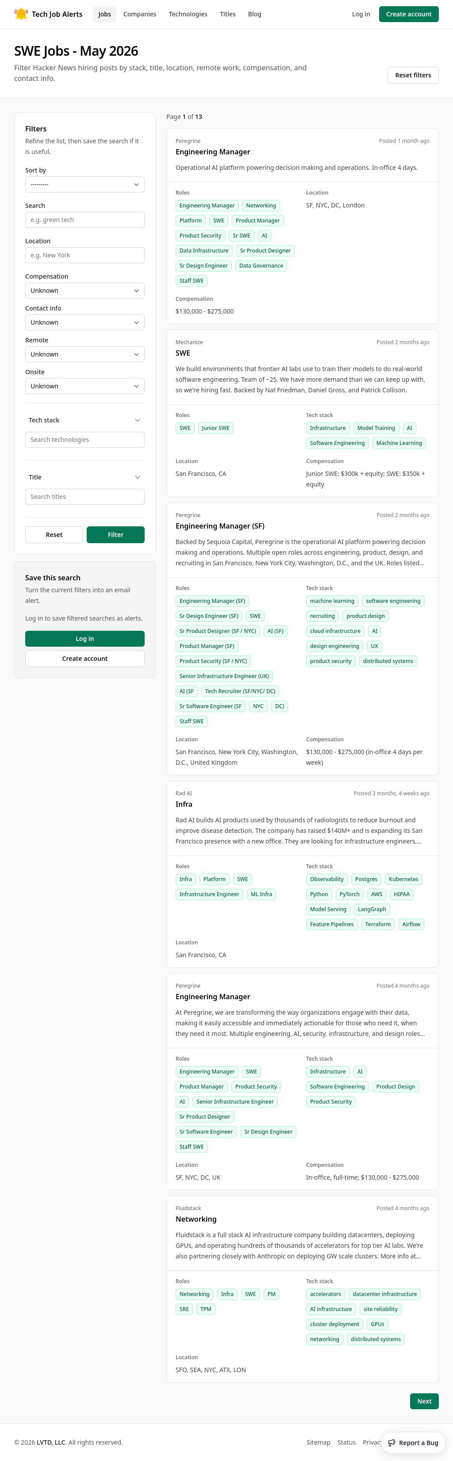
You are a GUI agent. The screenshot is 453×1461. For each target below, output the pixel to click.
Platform (191, 220)
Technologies (188, 14)
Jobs (105, 14)
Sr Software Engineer (206, 1131)
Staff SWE (191, 280)
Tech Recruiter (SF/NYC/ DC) (240, 691)
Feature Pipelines (332, 924)
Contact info (43, 308)
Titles (228, 14)
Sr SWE (241, 235)
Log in (361, 14)
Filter (115, 534)
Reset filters (413, 75)
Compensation (46, 276)
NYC (258, 706)
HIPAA (402, 894)
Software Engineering (337, 443)
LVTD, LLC (51, 1442)
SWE (218, 220)
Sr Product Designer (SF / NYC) (218, 631)
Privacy (373, 1442)
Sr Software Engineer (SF (211, 706)
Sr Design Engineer (204, 265)
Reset (54, 534)
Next (424, 1401)
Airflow (412, 924)
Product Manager (258, 220)
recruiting (322, 616)
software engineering (393, 601)
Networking (261, 205)
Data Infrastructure (204, 250)
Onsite (35, 372)
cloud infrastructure (335, 631)
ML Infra (261, 894)
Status (347, 1442)
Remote (36, 340)
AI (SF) (276, 631)
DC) (279, 706)
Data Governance (261, 265)
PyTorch (350, 894)
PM (272, 1294)
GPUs (377, 1324)
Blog (254, 14)
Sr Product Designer (265, 250)
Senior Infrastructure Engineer (235, 1101)
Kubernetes (403, 879)
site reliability (381, 1309)
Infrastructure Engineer (209, 894)
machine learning (332, 601)
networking (324, 1339)
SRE (184, 1309)
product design (365, 616)
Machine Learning (399, 443)
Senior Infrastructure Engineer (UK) (224, 676)
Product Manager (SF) (207, 646)
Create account (409, 14)
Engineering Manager (207, 205)
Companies (140, 14)
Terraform (378, 924)
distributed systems (388, 661)
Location (37, 241)
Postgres (366, 879)
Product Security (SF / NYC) (213, 661)
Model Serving (328, 909)
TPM (205, 1309)
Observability (327, 879)
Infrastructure (328, 428)
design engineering (334, 646)
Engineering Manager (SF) (212, 601)
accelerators (325, 1294)
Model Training (376, 428)
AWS (376, 894)
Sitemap (318, 1442)
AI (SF (187, 691)
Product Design (395, 1086)
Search (35, 205)
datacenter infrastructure (385, 1294)
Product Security (200, 235)
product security (331, 661)
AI (264, 235)
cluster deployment (334, 1324)
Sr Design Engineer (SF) (209, 616)
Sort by (35, 170)
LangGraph (372, 909)
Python (319, 894)
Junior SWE (216, 428)
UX (374, 646)
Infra (186, 879)
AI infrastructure (331, 1309)
